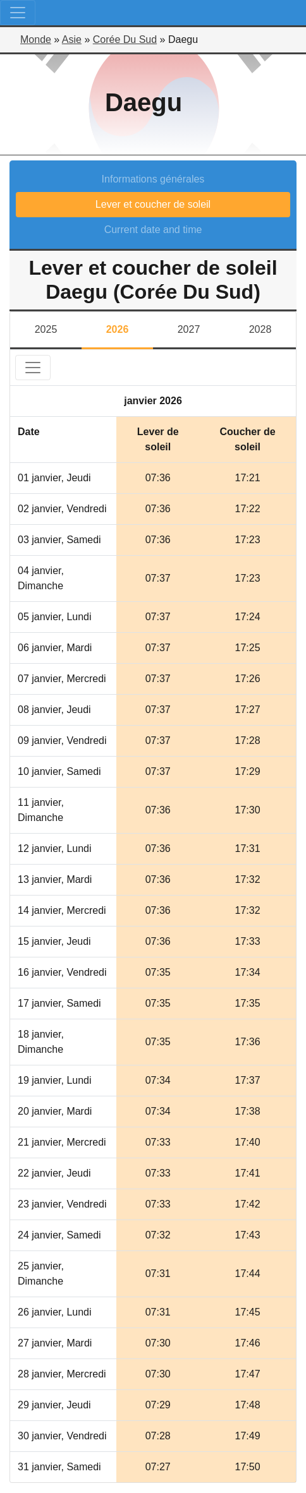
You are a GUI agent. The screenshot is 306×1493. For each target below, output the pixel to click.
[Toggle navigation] (17, 12)
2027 (189, 329)
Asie (72, 39)
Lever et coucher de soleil (153, 204)
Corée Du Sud (125, 39)
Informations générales (153, 179)
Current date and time (153, 229)
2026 (117, 329)
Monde (35, 39)
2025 (46, 329)
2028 (260, 329)
